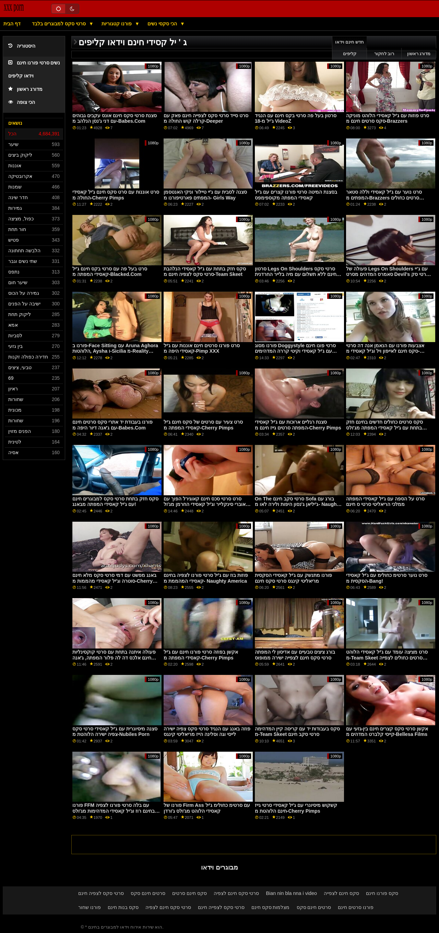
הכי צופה (21, 102)
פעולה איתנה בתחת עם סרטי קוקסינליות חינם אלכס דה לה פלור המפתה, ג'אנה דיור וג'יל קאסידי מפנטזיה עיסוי (114, 657)
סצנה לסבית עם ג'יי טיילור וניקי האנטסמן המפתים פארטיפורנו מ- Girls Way (205, 195)
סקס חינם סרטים (189, 893)
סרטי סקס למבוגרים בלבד (59, 23)
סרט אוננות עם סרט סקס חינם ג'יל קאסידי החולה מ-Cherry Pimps (115, 195)
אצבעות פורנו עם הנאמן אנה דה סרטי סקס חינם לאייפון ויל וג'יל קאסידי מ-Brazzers (385, 351)
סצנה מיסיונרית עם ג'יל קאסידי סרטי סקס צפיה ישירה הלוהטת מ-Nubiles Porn (114, 731)
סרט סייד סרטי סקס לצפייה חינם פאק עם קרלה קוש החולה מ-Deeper (206, 118)
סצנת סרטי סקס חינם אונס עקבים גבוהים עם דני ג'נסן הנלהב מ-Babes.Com (114, 118)
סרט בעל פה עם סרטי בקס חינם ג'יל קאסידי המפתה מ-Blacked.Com (109, 271)
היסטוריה (21, 46)
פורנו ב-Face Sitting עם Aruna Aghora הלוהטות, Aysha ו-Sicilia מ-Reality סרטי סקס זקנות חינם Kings (115, 351)
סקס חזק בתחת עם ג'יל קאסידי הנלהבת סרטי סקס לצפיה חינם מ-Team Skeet (205, 271)
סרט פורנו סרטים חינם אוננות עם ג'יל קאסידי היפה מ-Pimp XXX (202, 348)
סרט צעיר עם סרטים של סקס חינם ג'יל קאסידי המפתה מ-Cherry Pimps (203, 425)
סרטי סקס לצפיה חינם (101, 893)
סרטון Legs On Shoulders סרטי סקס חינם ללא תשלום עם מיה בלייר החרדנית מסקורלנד (295, 274)
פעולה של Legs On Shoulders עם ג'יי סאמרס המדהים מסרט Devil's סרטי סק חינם (387, 274)
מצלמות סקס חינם (270, 907)
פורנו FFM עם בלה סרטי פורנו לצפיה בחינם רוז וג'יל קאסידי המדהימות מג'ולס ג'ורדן (113, 810)
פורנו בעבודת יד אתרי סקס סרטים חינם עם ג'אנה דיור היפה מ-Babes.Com (112, 425)
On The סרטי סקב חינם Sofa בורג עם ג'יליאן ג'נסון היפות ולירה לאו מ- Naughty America (298, 504)
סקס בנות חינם (123, 907)
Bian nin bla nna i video (291, 893)
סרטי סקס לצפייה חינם (221, 907)
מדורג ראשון (25, 89)
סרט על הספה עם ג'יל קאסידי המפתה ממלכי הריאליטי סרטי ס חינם (385, 501)
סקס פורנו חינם (382, 893)
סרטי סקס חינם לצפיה (236, 893)
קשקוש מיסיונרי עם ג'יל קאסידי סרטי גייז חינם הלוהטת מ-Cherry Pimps (296, 808)
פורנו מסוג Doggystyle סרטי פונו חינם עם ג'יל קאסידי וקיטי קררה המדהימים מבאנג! (295, 351)
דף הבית (12, 23)
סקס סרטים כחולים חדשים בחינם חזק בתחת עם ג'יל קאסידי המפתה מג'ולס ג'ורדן (384, 427)
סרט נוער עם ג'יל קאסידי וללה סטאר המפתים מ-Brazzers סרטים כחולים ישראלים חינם (384, 197)
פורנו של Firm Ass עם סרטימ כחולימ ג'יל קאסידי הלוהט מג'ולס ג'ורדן (207, 808)
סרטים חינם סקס (148, 893)
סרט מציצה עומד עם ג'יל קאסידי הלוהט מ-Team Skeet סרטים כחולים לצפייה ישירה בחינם (387, 657)
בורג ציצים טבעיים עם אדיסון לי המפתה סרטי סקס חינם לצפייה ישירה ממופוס (295, 655)
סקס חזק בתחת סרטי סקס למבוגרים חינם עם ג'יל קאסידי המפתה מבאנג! (115, 501)
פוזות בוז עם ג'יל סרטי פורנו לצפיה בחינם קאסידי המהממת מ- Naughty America (206, 578)
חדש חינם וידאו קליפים (349, 48)
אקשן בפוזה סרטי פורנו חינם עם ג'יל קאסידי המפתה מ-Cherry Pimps (201, 655)
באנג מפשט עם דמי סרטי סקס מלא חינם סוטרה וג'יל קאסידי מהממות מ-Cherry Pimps (114, 580)
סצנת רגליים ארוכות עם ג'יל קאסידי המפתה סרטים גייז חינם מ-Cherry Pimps (298, 425)
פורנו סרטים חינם (355, 907)
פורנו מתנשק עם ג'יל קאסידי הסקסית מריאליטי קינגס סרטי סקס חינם (293, 578)
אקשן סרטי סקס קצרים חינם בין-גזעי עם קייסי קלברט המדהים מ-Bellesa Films (387, 731)
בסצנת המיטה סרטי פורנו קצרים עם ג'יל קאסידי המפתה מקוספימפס (296, 195)
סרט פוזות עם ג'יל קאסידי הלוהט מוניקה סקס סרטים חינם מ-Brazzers (387, 118)
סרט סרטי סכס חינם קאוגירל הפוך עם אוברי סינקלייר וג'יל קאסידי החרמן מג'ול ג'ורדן (205, 504)
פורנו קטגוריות (117, 23)
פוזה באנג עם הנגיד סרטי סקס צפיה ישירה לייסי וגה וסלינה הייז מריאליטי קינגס (207, 731)
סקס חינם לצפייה (341, 893)
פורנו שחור (89, 907)
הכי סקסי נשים (162, 23)
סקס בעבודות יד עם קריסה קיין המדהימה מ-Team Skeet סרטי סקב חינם (297, 731)
